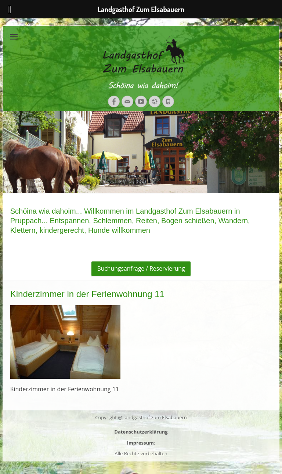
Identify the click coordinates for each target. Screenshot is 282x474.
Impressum (140, 442)
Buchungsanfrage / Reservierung (141, 269)
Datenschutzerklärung (140, 431)
